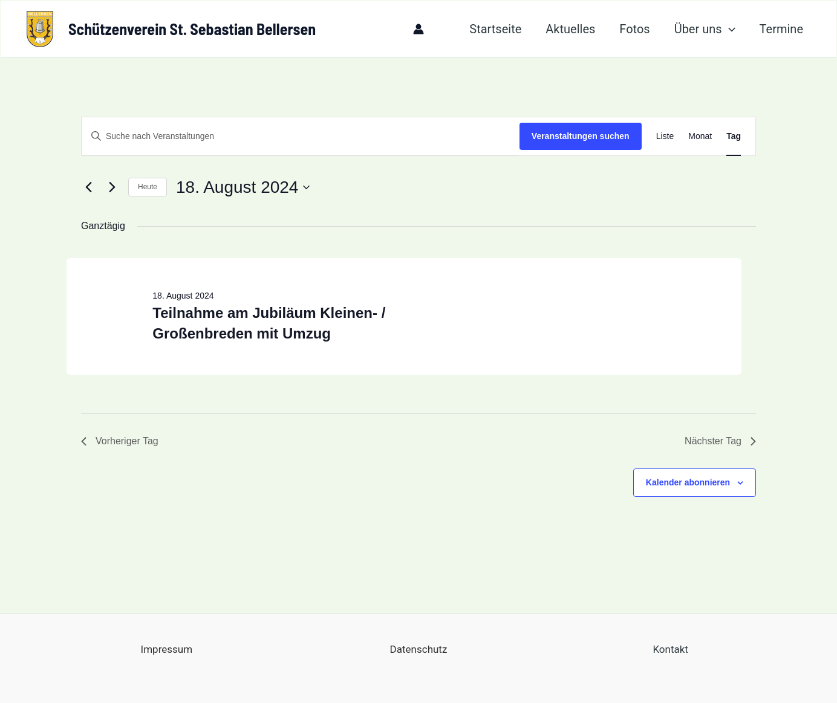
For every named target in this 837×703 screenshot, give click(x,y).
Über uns (704, 29)
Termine (781, 29)
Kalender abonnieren (688, 482)
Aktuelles (570, 29)
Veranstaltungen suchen (581, 136)
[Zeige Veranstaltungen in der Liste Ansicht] (665, 136)
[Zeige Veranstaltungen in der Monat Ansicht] (700, 136)
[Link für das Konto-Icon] (418, 29)
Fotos (634, 29)
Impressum (167, 649)
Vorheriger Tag (119, 441)
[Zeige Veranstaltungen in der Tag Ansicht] (733, 136)
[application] (728, 29)
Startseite (495, 29)
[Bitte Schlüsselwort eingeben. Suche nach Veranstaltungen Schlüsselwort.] (300, 136)
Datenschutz (419, 649)
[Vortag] (88, 187)
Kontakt (670, 649)
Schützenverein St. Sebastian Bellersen (192, 28)
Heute (147, 187)
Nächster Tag (720, 441)
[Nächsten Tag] (112, 187)
